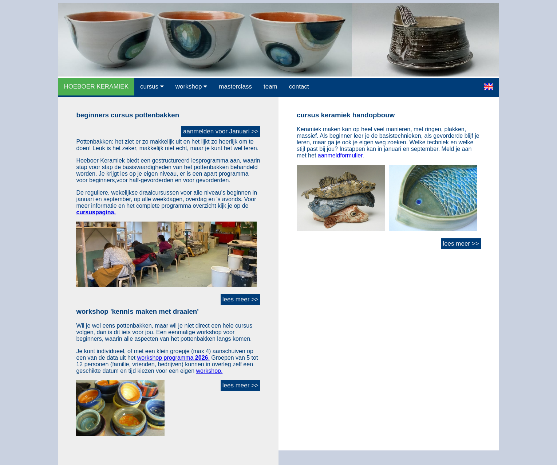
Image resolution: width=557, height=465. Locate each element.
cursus (152, 86)
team (270, 86)
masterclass (235, 86)
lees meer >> (240, 299)
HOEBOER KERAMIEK (96, 86)
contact (299, 86)
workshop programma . (173, 358)
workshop (191, 86)
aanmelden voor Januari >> (220, 131)
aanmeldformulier (340, 155)
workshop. (209, 371)
